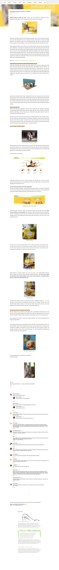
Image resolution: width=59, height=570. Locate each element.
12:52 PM (20, 412)
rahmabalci (15, 459)
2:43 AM (19, 454)
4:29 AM (18, 459)
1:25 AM (19, 483)
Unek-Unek (14, 2)
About (4, 2)
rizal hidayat (15, 483)
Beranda (9, 2)
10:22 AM (19, 403)
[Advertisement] (29, 562)
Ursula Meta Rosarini (17, 430)
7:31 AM (16, 448)
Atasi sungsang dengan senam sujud (23, 521)
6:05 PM (23, 416)
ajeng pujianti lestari (16, 477)
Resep (19, 2)
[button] (10, 14)
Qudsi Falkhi (15, 443)
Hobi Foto (40, 2)
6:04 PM (23, 406)
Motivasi (35, 2)
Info (44, 2)
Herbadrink (45, 300)
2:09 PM (22, 477)
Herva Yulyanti (15, 412)
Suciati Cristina (18, 406)
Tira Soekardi (15, 454)
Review (23, 2)
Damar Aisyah (15, 403)
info (11, 385)
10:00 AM (22, 430)
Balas (14, 401)
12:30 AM (19, 443)
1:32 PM (16, 436)
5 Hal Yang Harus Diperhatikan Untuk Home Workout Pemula (24, 60)
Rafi (13, 448)
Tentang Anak (29, 2)
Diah (14, 436)
